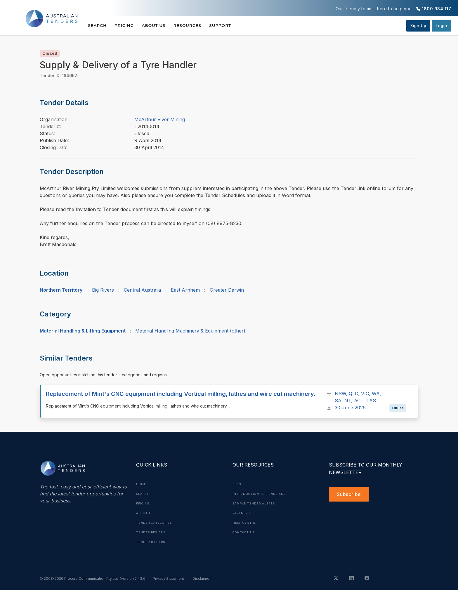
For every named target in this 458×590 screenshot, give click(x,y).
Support (234, 25)
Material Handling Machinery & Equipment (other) (190, 331)
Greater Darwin (227, 290)
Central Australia (142, 290)
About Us (160, 25)
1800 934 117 (436, 8)
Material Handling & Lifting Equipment (83, 331)
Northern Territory (61, 290)
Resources (197, 25)
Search (97, 25)
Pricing (128, 25)
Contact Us (244, 530)
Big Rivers (103, 290)
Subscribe (349, 494)
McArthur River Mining (159, 119)
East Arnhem (185, 290)
